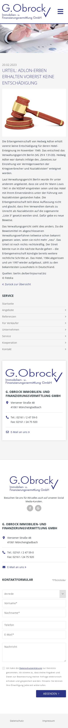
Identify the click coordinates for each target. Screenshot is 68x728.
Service (6, 336)
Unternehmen (10, 329)
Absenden (50, 693)
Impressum (48, 720)
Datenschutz (17, 720)
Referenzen (9, 316)
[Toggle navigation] (60, 11)
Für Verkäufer (10, 323)
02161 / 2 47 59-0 (27, 417)
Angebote (8, 310)
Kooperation (9, 342)
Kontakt (6, 349)
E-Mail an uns (16, 432)
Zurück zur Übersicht (18, 284)
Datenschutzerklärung (30, 668)
